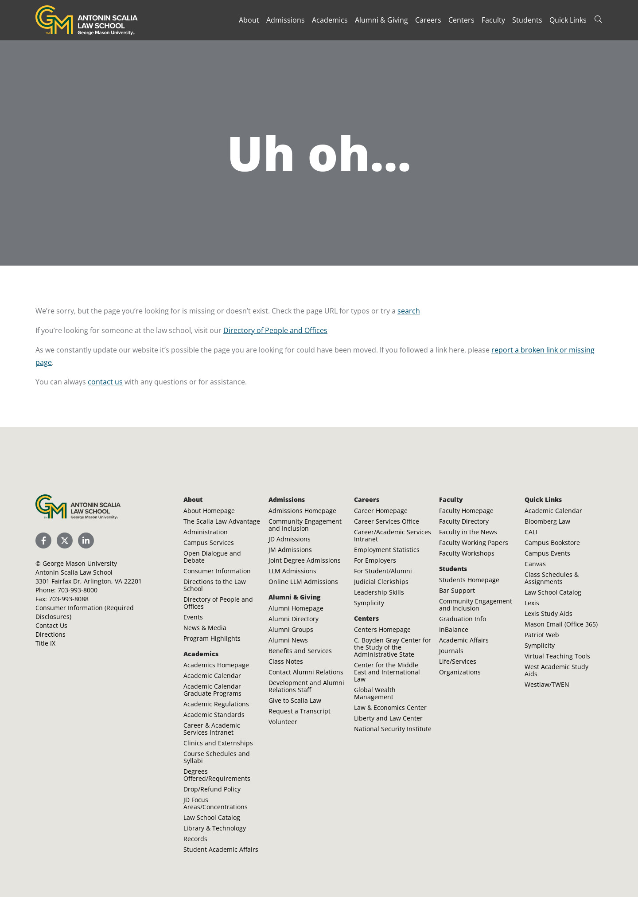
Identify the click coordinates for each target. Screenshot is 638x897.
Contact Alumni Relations (305, 672)
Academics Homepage (216, 665)
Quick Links (568, 20)
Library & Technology (214, 828)
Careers (428, 20)
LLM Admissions (292, 571)
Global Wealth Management (375, 693)
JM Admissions (290, 549)
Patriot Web (542, 635)
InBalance (453, 629)
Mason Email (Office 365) (561, 624)
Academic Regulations (216, 704)
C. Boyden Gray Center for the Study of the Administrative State (392, 647)
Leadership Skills (379, 592)
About (249, 20)
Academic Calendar (212, 675)
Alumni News (288, 640)
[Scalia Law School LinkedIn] (86, 540)
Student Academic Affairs (220, 849)
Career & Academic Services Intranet (211, 728)
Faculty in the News (468, 532)
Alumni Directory (293, 619)
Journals (451, 650)
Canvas (535, 564)
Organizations (460, 672)
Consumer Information (217, 571)
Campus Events (547, 553)
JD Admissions (289, 539)
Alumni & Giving (381, 20)
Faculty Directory (464, 521)
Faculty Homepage (466, 510)
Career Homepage (381, 510)
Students (527, 20)
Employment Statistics (387, 549)
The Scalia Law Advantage (221, 521)
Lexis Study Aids (548, 613)
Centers (461, 20)
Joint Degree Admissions (304, 560)
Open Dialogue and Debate (212, 556)
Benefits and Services (300, 650)
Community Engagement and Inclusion (305, 525)
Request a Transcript (299, 711)
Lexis (532, 603)
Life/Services (457, 661)
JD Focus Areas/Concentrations (215, 803)
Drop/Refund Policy (212, 789)
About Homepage (209, 510)
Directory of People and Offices (275, 330)
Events (193, 617)
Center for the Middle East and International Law (387, 672)
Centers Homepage (382, 629)
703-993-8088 (69, 599)
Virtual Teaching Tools (557, 656)
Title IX (45, 643)
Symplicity (369, 603)
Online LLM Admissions (303, 581)
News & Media (204, 627)
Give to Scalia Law (294, 700)
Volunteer (282, 721)
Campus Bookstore (552, 542)
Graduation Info (462, 619)
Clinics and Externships (218, 743)
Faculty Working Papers (473, 542)
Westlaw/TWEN (547, 684)
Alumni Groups (290, 629)
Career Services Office (386, 521)
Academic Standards (214, 714)
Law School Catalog (211, 817)
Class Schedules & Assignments (552, 578)
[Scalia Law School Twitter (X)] (65, 540)
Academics (330, 20)
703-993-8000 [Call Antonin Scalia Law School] (77, 590)
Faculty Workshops (466, 553)
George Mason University (80, 563)
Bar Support (457, 590)
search (408, 311)
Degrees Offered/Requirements (216, 775)
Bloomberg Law (547, 521)
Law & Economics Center (390, 707)
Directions (50, 634)
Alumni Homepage (295, 608)
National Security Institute (393, 729)
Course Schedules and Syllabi (216, 757)
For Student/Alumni (383, 571)
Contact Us (51, 625)
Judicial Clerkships (381, 581)
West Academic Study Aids (556, 670)
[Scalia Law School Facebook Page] (43, 540)
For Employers (375, 560)
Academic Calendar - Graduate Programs (214, 689)
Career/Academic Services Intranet (392, 535)
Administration (205, 532)
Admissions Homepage (302, 510)
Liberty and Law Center (388, 718)
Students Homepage (469, 580)
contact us (105, 382)
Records (195, 838)
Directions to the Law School (214, 585)
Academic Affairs (464, 640)
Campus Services (208, 542)
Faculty (493, 20)
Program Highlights (212, 638)
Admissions (285, 20)
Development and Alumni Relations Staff (306, 686)
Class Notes (285, 661)
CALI (531, 532)
